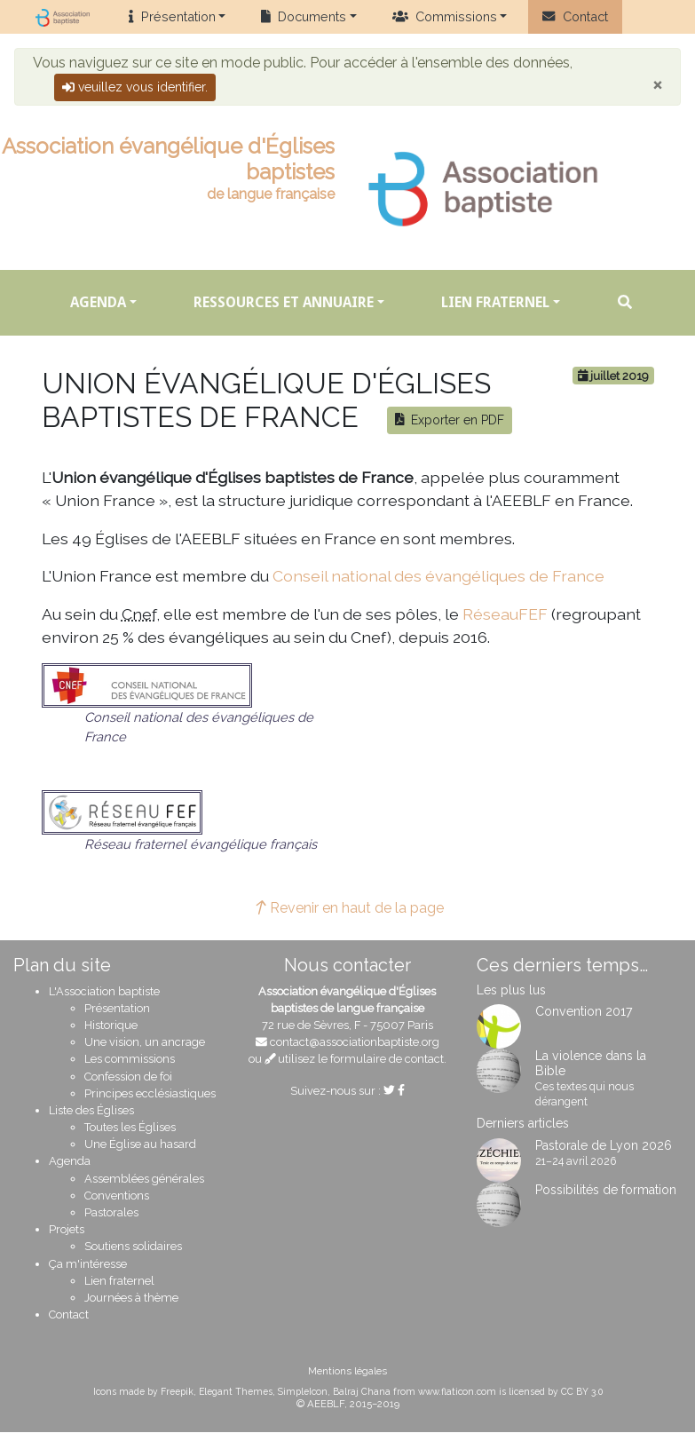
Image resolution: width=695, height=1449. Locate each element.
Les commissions (129, 1058)
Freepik (177, 1391)
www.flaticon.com (457, 1391)
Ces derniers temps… (562, 965)
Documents (303, 16)
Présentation (172, 16)
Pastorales (111, 1212)
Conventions (116, 1195)
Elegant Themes (235, 1391)
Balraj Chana (362, 1391)
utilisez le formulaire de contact (355, 1058)
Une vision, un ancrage (144, 1042)
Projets (66, 1229)
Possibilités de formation (605, 1190)
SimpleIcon (303, 1391)
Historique (111, 1025)
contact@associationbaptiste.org (354, 1042)
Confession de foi (128, 1076)
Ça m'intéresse (88, 1264)
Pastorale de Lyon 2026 (603, 1145)
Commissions (444, 16)
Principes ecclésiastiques (150, 1093)
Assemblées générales (144, 1178)
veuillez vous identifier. (135, 87)
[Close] (657, 84)
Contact (574, 16)
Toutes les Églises (130, 1127)
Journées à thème (131, 1297)
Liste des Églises (91, 1110)
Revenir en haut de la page (348, 907)
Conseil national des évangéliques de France (438, 575)
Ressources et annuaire (283, 302)
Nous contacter (347, 965)
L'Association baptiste (104, 991)
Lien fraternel (495, 302)
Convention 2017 (584, 1011)
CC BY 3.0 (582, 1391)
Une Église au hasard (140, 1144)
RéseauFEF (505, 614)
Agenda (98, 302)
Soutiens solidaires (133, 1246)
